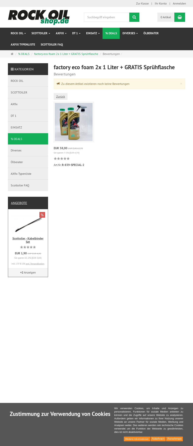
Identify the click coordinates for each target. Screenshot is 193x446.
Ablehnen (158, 438)
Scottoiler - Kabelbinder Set (28, 240)
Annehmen (174, 438)
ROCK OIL (18, 33)
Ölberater (151, 33)
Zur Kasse (142, 3)
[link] (62, 159)
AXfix (61, 33)
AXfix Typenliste (23, 44)
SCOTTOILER (40, 33)
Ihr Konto (161, 3)
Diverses (130, 33)
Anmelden (179, 3)
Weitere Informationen (137, 439)
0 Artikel (166, 17)
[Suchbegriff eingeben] (106, 17)
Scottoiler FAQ (52, 44)
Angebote (19, 203)
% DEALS (111, 33)
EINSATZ (93, 33)
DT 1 (76, 33)
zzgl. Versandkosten (35, 263)
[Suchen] (134, 17)
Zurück (60, 96)
